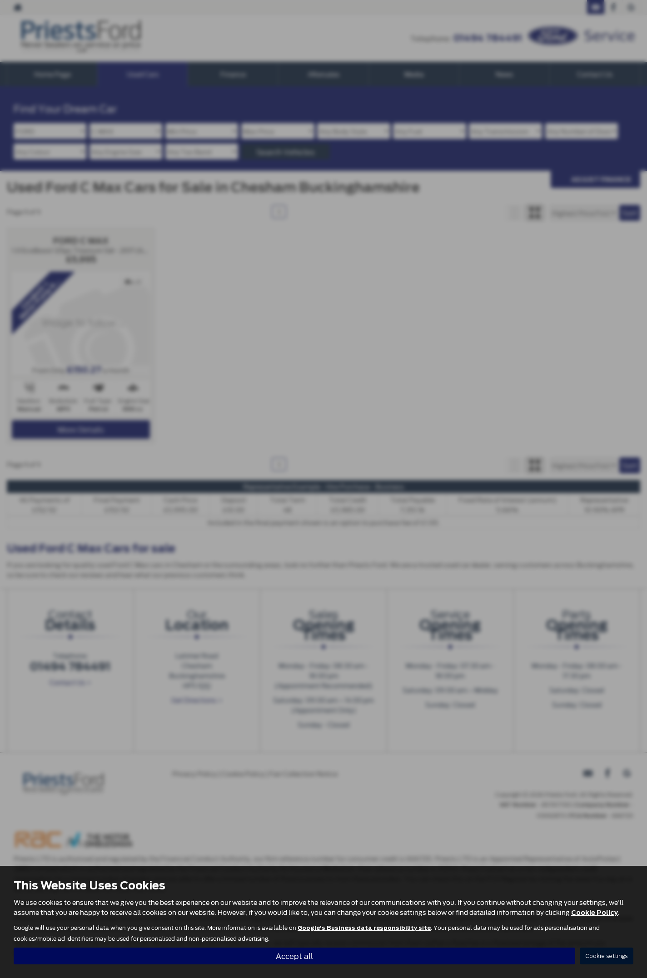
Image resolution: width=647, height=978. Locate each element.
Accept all (294, 955)
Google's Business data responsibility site (364, 928)
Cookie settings (606, 956)
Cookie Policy (594, 912)
